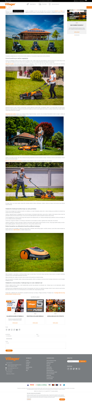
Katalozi (27, 377)
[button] (77, 7)
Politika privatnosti (50, 370)
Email (37, 342)
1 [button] (74, 43)
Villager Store (8, 9)
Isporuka (48, 374)
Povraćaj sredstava (50, 385)
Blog (11, 9)
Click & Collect (49, 375)
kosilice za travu (59, 19)
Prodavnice (28, 370)
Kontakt (27, 374)
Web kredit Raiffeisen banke (52, 380)
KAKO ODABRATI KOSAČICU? (76, 33)
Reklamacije (49, 383)
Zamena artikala (50, 387)
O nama (27, 369)
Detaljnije (76, 40)
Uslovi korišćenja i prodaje (51, 369)
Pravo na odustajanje (50, 382)
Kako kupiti (49, 372)
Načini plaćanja (49, 377)
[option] (46, 1)
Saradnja (27, 372)
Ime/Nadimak (8, 342)
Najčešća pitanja (29, 375)
